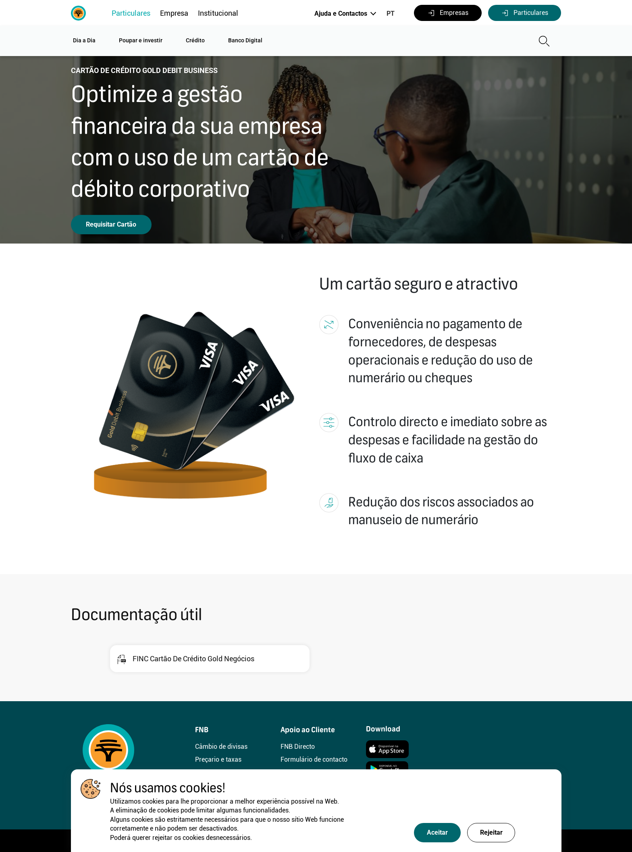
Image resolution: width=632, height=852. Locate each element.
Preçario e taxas (218, 759)
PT (391, 13)
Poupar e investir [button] (140, 40)
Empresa (174, 13)
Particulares (131, 13)
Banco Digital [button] (245, 40)
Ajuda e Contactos (340, 13)
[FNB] (78, 12)
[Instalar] (387, 748)
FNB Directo (298, 746)
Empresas (447, 13)
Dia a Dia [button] (84, 40)
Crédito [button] (195, 40)
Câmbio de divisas (221, 746)
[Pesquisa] (483, 41)
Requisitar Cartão (111, 224)
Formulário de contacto (314, 759)
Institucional (218, 13)
